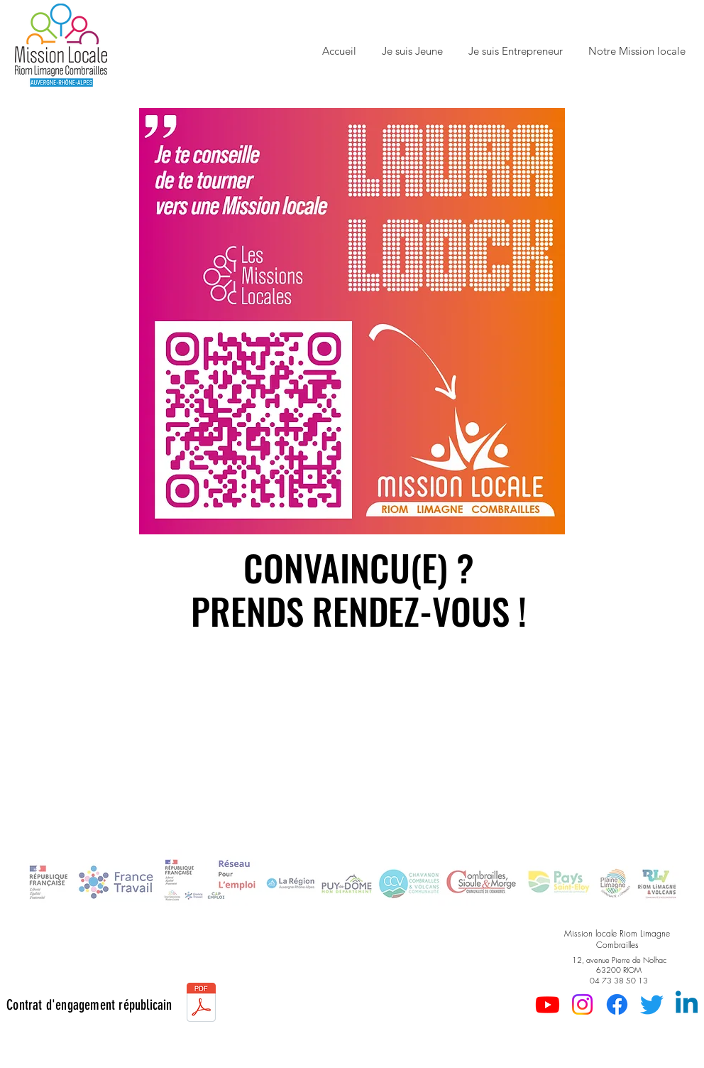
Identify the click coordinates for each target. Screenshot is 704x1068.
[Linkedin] (686, 1004)
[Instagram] (582, 1004)
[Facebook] (617, 1004)
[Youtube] (547, 1004)
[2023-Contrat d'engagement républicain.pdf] (201, 1004)
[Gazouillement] (652, 1004)
